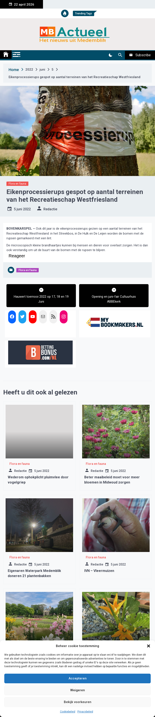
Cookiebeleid (67, 711)
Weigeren (77, 690)
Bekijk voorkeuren (77, 702)
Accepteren (78, 678)
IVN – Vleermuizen (99, 571)
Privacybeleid (85, 711)
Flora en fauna (17, 183)
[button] (148, 646)
